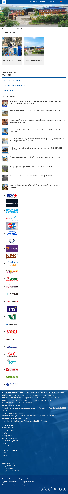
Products (30, 479)
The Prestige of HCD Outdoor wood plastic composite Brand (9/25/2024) (35, 111)
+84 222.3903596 (28, 403)
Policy (4, 453)
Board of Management (10, 441)
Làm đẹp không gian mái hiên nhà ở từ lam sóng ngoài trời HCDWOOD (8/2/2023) (35, 186)
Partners (5, 443)
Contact (55, 479)
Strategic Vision (7, 435)
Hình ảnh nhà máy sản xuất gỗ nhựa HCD (34, 60)
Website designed (7, 485)
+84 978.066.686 (14, 405)
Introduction (12, 479)
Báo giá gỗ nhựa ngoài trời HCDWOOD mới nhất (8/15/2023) (31, 166)
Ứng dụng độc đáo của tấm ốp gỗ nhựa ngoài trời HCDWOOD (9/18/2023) (36, 157)
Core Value (5, 433)
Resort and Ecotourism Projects (13, 85)
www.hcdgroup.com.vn (17, 416)
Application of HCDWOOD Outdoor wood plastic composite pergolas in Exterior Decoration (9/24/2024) (38, 121)
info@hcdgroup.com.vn (15, 413)
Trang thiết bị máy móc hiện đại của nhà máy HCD (12, 60)
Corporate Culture (8, 430)
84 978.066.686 (39, 1)
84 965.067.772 (52, 1)
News (49, 479)
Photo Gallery (6, 446)
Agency (4, 455)
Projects (11, 29)
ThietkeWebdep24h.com (23, 485)
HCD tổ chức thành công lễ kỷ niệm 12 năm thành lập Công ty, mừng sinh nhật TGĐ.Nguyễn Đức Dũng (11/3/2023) (37, 140)
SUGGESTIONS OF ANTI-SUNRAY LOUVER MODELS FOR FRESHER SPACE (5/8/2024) (36, 130)
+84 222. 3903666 (11, 403)
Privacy (4, 458)
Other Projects (7, 90)
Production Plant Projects (11, 80)
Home (4, 29)
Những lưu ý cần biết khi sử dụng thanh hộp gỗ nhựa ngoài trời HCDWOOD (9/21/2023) (36, 149)
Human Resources (8, 428)
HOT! (15, 72)
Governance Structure (9, 438)
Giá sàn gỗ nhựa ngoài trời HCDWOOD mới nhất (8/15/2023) (31, 176)
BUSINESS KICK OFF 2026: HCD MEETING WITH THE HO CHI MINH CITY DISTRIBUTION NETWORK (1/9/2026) (35, 102)
